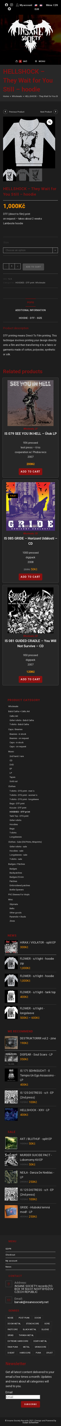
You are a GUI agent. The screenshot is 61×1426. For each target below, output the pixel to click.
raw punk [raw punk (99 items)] (13, 1347)
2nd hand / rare (17, 756)
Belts (12, 908)
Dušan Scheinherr (31, 1422)
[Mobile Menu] (40, 61)
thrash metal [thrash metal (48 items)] (26, 1335)
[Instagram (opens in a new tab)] (11, 4)
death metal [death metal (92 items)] (40, 1341)
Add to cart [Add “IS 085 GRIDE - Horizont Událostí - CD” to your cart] (30, 576)
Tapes (12, 777)
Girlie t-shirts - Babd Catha (22, 720)
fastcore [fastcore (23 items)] (13, 1329)
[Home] (6, 96)
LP (36, 428)
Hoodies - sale (16, 851)
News (8, 1267)
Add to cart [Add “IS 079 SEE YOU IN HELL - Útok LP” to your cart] (30, 471)
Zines (12, 921)
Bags (12, 828)
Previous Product (16, 112)
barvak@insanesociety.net (31, 1302)
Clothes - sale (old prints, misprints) (25, 842)
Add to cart (33, 267)
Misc (10, 899)
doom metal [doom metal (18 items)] (14, 1324)
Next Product (46, 112)
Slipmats (14, 904)
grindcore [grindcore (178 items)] (40, 1347)
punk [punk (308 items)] (38, 1353)
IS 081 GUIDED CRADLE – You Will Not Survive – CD (30, 643)
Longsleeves (16, 837)
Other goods (15, 912)
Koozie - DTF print (18, 808)
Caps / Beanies (15, 729)
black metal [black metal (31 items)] (29, 1329)
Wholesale (40, 282)
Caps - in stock (17, 742)
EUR (37, 9)
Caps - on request (18, 746)
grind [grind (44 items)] (11, 1335)
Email (9, 1392)
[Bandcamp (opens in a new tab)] (9, 9)
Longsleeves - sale (18, 855)
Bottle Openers (17, 889)
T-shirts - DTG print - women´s (23, 795)
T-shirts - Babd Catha (19, 724)
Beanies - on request (19, 738)
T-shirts (13, 832)
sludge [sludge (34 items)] (45, 1329)
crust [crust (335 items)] (49, 1353)
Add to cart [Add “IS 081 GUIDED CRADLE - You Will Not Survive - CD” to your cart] (30, 679)
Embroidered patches (20, 885)
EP (11, 768)
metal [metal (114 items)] (26, 1347)
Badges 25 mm (17, 877)
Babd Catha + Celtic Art (19, 711)
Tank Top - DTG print (19, 816)
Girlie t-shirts (15, 820)
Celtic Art (14, 716)
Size (6, 242)
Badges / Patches (16, 864)
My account (11, 1261)
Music (11, 751)
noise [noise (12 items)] (11, 1318)
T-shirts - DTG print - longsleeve (24, 799)
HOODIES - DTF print (24, 282)
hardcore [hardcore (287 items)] (25, 1353)
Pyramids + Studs (18, 916)
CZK (55, 5)
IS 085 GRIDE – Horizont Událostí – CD (30, 540)
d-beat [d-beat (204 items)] (11, 1353)
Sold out (14, 781)
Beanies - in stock (18, 734)
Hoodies (14, 824)
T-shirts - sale (16, 859)
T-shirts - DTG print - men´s (22, 791)
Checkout (10, 1255)
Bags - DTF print (17, 803)
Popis (30, 302)
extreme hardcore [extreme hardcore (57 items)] (18, 1341)
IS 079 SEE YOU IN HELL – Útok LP (30, 434)
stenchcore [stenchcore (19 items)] (32, 1324)
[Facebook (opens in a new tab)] (7, 4)
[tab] (30, 303)
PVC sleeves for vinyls (18, 894)
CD (36, 533)
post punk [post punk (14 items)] (24, 1318)
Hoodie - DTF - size (30, 318)
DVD (12, 764)
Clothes (11, 786)
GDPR (8, 1249)
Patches (13, 881)
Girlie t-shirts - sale (18, 846)
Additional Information (30, 310)
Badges (13, 869)
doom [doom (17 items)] (38, 1318)
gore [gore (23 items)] (47, 1324)
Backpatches (16, 873)
